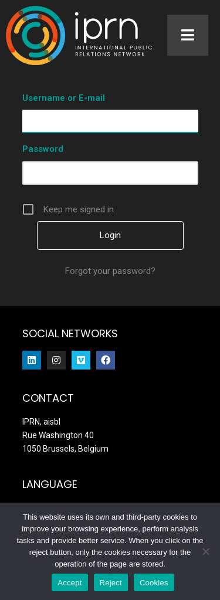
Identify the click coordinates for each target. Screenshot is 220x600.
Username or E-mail (63, 98)
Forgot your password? (110, 271)
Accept (69, 582)
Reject (111, 582)
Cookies (154, 582)
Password (42, 149)
